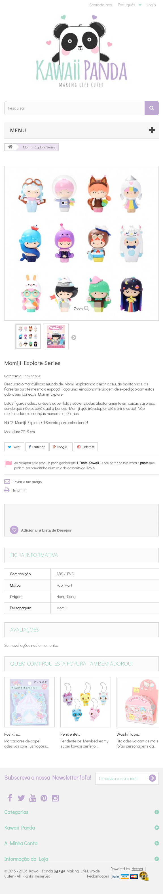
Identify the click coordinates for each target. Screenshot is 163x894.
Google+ (61, 446)
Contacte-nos (100, 4)
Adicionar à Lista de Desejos (45, 530)
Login (151, 4)
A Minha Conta (20, 843)
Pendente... (70, 734)
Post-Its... (12, 734)
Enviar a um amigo (27, 481)
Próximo (74, 337)
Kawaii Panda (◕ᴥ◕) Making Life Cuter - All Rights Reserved (45, 873)
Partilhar (37, 446)
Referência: (13, 375)
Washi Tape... (129, 734)
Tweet (14, 446)
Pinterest (85, 446)
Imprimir (20, 490)
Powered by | (128, 868)
